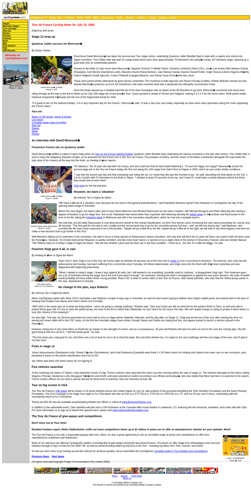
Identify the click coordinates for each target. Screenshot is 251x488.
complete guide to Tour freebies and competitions (180, 451)
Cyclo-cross (107, 17)
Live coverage (10, 28)
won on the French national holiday (114, 154)
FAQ (5, 48)
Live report (37, 119)
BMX (95, 17)
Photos (130, 17)
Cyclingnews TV (38, 17)
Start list (7, 31)
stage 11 (175, 260)
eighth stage (196, 214)
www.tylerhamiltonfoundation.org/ (131, 410)
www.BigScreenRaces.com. (137, 402)
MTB (88, 17)
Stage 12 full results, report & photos (51, 116)
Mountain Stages (11, 26)
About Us (127, 478)
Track (120, 17)
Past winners (9, 46)
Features (70, 17)
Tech (59, 17)
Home (5, 21)
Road (80, 17)
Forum (172, 17)
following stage (94, 217)
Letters (152, 17)
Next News (58, 456)
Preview (7, 36)
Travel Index (136, 476)
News (53, 17)
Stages (6, 24)
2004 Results (9, 51)
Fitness (141, 17)
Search (163, 17)
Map (5, 43)
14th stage (61, 391)
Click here (79, 185)
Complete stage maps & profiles (49, 122)
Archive (124, 476)
